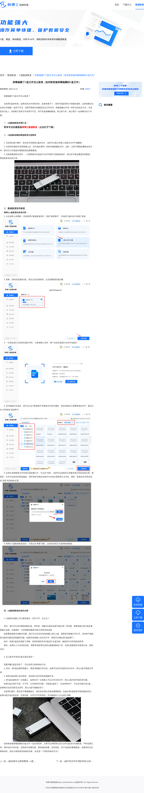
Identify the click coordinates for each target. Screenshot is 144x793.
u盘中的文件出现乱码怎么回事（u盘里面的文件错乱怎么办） (93, 761)
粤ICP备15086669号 (92, 788)
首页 (2, 75)
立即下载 (18, 50)
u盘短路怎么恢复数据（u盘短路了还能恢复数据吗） (32, 761)
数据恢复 (11, 75)
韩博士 (88, 89)
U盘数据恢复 (25, 75)
